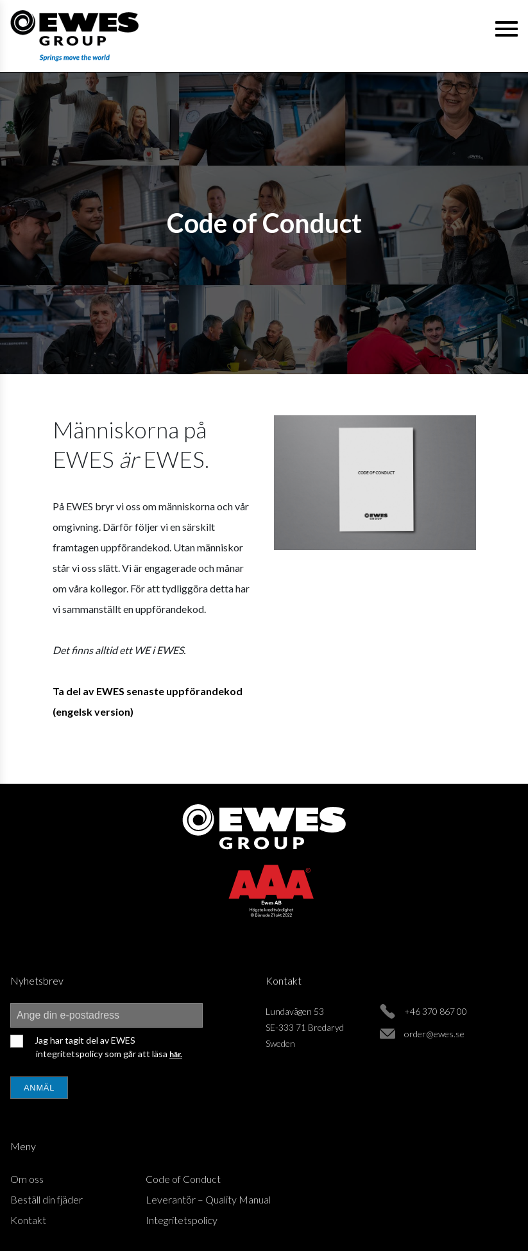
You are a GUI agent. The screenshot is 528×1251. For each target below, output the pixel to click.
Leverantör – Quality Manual (208, 1199)
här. (175, 1054)
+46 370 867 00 (435, 1011)
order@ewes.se (434, 1033)
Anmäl (39, 1087)
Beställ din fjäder (46, 1199)
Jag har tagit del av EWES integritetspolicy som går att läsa (107, 1047)
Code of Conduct (183, 1179)
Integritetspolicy (181, 1220)
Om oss (27, 1179)
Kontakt (28, 1220)
